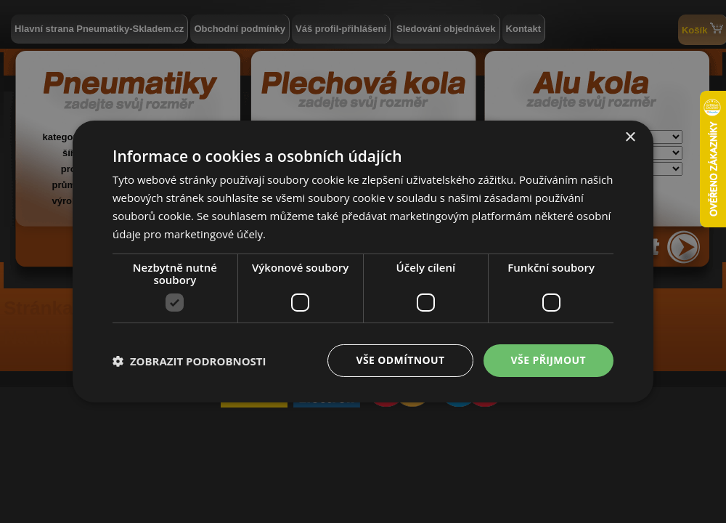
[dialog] (363, 261)
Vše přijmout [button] (548, 360)
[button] (189, 361)
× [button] (629, 137)
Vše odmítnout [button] (400, 360)
